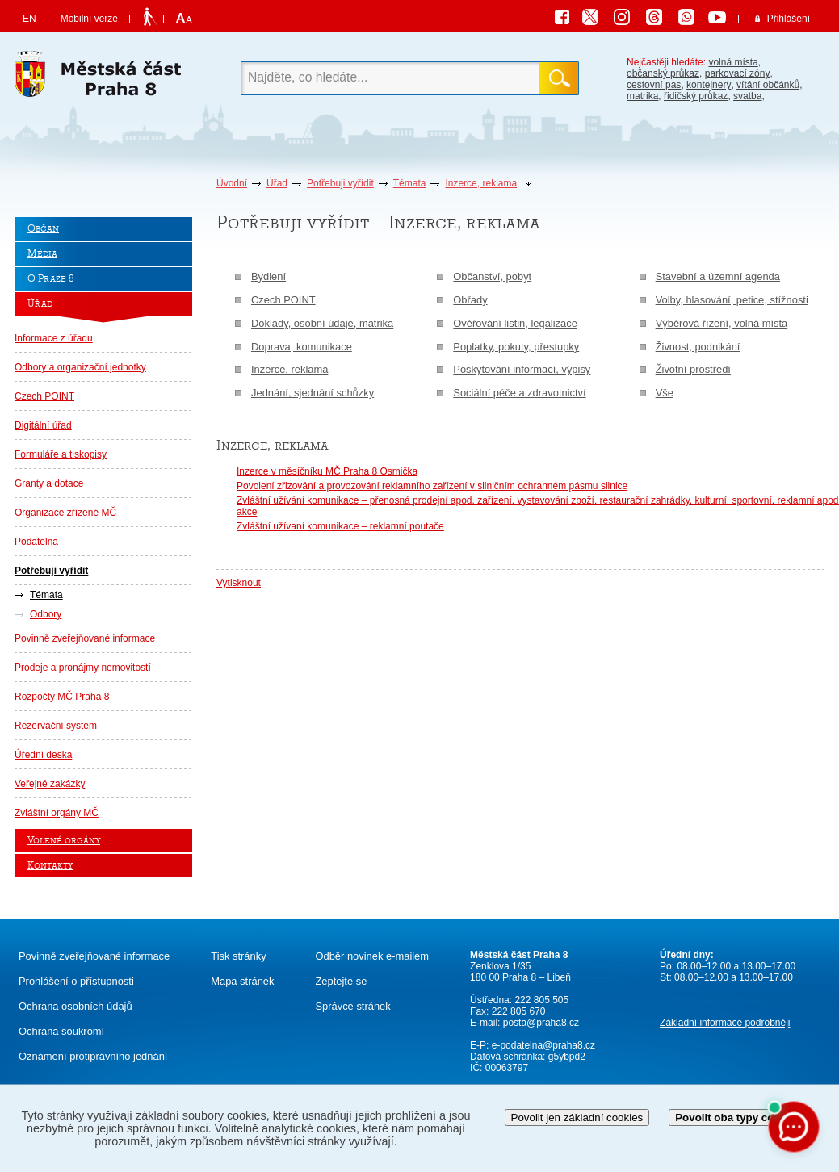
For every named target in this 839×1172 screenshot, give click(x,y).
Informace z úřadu (54, 338)
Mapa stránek (242, 981)
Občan (43, 229)
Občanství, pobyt (492, 276)
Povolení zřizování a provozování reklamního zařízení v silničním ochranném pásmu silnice (432, 486)
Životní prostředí (693, 369)
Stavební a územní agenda (718, 276)
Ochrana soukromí (61, 1031)
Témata (409, 183)
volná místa (732, 62)
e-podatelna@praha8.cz (542, 1045)
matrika (642, 96)
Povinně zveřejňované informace (85, 638)
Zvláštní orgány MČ (57, 812)
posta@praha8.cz (541, 1022)
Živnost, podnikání (698, 347)
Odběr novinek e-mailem (372, 956)
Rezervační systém (56, 725)
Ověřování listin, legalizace (515, 323)
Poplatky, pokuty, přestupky (516, 347)
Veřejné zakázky (50, 783)
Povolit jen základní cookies (577, 1117)
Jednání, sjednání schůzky (312, 393)
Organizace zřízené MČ (65, 512)
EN (29, 18)
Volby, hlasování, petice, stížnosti (732, 300)
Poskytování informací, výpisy (521, 369)
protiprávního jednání (93, 1056)
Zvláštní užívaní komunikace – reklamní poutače (340, 526)
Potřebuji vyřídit (340, 183)
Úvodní (231, 183)
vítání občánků (767, 84)
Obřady (470, 300)
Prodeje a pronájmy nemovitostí (83, 667)
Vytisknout (238, 582)
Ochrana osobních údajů (75, 1006)
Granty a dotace (49, 483)
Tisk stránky (238, 956)
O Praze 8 (50, 279)
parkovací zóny (737, 73)
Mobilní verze (89, 18)
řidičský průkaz (696, 96)
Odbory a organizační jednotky (80, 367)
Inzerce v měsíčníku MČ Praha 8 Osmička (327, 471)
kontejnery (708, 84)
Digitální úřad (43, 425)
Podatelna (36, 541)
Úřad (276, 183)
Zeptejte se (341, 981)
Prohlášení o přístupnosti (76, 981)
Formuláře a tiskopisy (61, 454)
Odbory (45, 614)
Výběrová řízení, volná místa (722, 323)
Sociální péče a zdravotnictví (519, 393)
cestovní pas (654, 84)
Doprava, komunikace (301, 347)
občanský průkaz (663, 73)
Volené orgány (63, 840)
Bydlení (268, 276)
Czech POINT (44, 396)
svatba (747, 96)
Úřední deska (43, 754)
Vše (664, 393)
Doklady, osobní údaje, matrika (322, 323)
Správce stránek (352, 1006)
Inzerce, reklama (481, 183)
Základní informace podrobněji (725, 1022)
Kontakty (50, 865)
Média (42, 254)
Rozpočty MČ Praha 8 (62, 696)
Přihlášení (788, 18)
